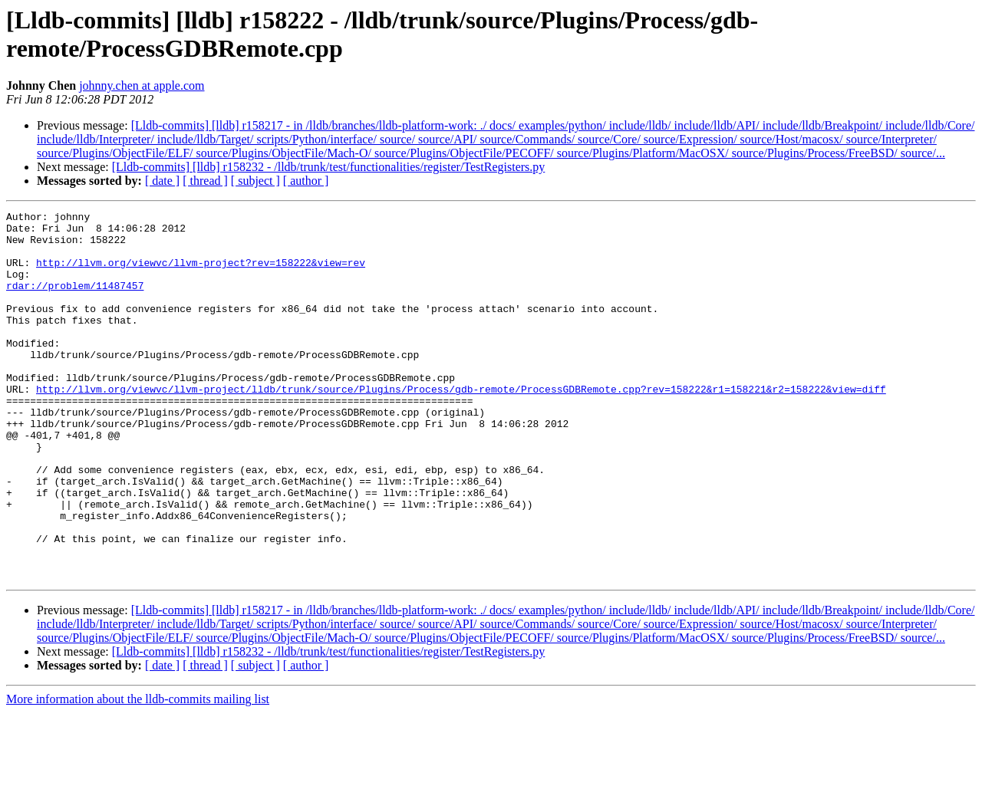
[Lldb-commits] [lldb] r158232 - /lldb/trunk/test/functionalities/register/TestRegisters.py (328, 166)
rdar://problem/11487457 (74, 301)
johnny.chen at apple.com (141, 85)
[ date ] (162, 180)
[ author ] (306, 180)
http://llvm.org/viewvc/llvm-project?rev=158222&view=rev (200, 274)
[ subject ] (255, 180)
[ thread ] (205, 180)
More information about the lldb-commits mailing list (137, 772)
